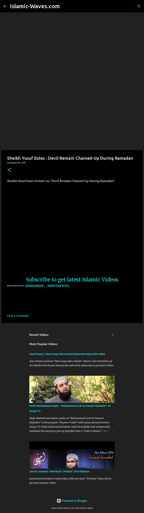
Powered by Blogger (72, 500)
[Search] (65, 6)
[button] (9, 170)
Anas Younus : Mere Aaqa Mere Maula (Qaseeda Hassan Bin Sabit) (67, 354)
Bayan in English (35, 286)
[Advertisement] (72, 122)
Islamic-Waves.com (35, 6)
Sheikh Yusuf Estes (58, 286)
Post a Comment (18, 315)
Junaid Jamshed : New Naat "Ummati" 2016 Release (59, 471)
